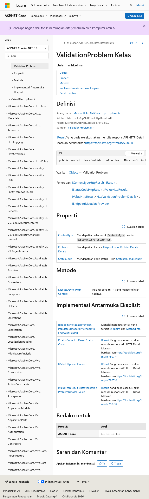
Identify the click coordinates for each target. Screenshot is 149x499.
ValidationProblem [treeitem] (25, 66)
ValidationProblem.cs (80, 127)
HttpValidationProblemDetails (116, 196)
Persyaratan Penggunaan (17, 496)
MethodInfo (133, 329)
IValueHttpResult (115, 189)
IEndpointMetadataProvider (90, 203)
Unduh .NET (135, 16)
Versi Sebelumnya (34, 491)
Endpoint (115, 329)
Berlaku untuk (68, 93)
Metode (64, 83)
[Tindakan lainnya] (142, 43)
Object (73, 172)
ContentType (65, 235)
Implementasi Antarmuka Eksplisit (80, 88)
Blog (52, 491)
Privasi (92, 491)
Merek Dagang (46, 496)
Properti (64, 78)
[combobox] (27, 48)
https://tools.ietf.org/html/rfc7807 (108, 143)
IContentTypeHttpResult (88, 182)
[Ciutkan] (47, 39)
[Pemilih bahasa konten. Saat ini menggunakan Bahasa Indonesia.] (17, 482)
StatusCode (65, 259)
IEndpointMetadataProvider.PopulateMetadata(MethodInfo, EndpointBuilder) (76, 329)
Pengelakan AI (11, 491)
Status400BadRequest (129, 259)
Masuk (140, 5)
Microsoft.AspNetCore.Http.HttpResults (90, 43)
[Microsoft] (7, 5)
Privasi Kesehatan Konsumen (121, 491)
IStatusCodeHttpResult (87, 189)
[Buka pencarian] (131, 5)
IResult (61, 137)
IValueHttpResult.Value (71, 364)
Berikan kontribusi (73, 491)
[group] (101, 160)
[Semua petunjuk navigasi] (59, 43)
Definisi (64, 72)
